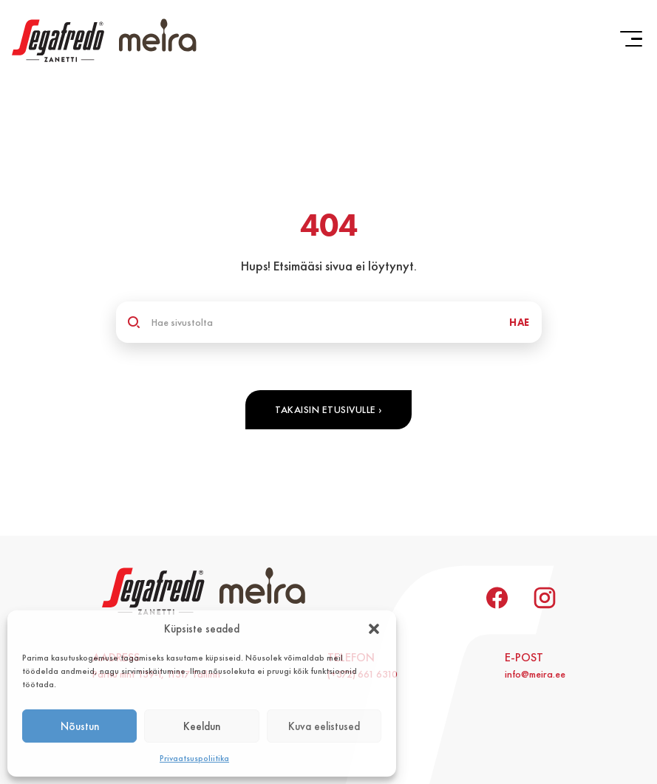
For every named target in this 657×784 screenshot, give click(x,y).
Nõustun (80, 726)
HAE (519, 322)
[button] (374, 628)
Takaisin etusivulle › (328, 409)
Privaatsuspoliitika (194, 758)
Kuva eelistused (324, 726)
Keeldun (201, 726)
